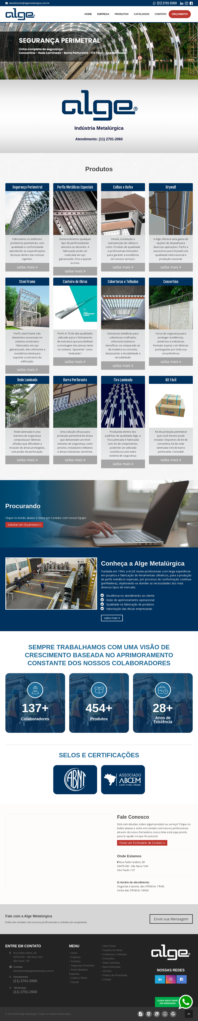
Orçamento (180, 14)
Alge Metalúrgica (28, 1014)
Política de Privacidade (115, 975)
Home (88, 14)
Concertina (108, 958)
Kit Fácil (107, 971)
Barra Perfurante (112, 967)
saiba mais (27, 257)
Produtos (121, 14)
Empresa (103, 14)
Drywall (75, 982)
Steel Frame (109, 946)
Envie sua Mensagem (171, 919)
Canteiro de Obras (112, 950)
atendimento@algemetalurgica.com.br (27, 3)
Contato (160, 14)
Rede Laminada (111, 962)
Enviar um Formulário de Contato (138, 842)
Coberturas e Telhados (115, 954)
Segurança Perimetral (82, 965)
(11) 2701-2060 (167, 3)
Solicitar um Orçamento (24, 525)
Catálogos (141, 14)
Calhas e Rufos (79, 978)
